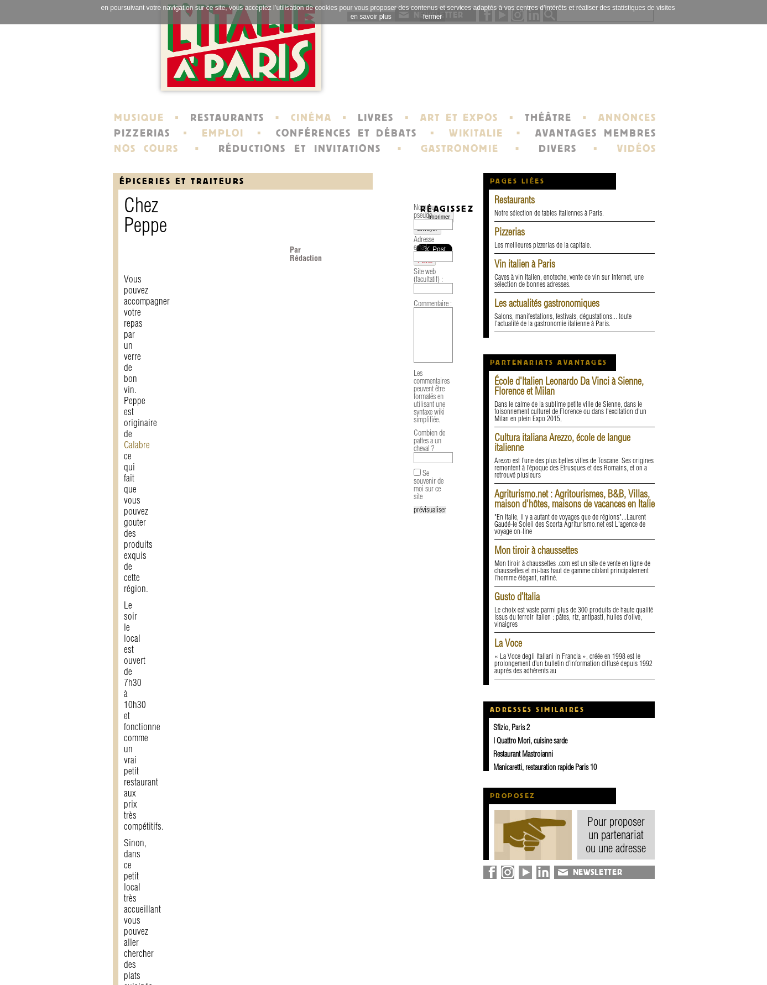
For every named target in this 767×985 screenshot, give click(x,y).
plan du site (572, 955)
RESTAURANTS (227, 117)
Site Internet (352, 389)
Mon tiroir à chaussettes (536, 550)
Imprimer (149, 618)
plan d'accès (193, 344)
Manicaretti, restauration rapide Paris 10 (545, 767)
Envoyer (183, 618)
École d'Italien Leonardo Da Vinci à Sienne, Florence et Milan (569, 386)
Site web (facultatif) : (150, 714)
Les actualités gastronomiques (546, 303)
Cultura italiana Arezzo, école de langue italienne (562, 442)
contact (246, 945)
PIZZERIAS (142, 133)
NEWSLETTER (598, 872)
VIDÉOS (636, 148)
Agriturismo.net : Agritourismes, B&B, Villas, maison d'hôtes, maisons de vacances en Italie (574, 499)
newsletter (463, 945)
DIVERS (558, 148)
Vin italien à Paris (524, 264)
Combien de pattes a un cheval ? (165, 821)
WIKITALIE (476, 133)
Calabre (137, 262)
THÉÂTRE (548, 117)
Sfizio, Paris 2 (511, 727)
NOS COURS (146, 148)
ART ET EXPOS (459, 117)
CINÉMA (311, 117)
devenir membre (265, 965)
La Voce (508, 643)
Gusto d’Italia (517, 596)
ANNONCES (627, 117)
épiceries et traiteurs (182, 181)
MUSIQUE (139, 117)
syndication (570, 965)
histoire (352, 945)
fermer (432, 16)
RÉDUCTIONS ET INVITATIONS (299, 148)
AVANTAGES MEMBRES (595, 133)
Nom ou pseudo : (146, 665)
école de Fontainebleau (385, 965)
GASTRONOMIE (460, 148)
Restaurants (514, 199)
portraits (355, 955)
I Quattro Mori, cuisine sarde (530, 741)
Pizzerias (509, 232)
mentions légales (266, 955)
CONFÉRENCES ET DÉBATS (346, 133)
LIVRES (376, 117)
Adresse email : (143, 689)
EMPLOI (223, 133)
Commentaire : (143, 738)
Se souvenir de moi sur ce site (171, 846)
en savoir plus (371, 16)
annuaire (565, 945)
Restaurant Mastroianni (523, 754)
